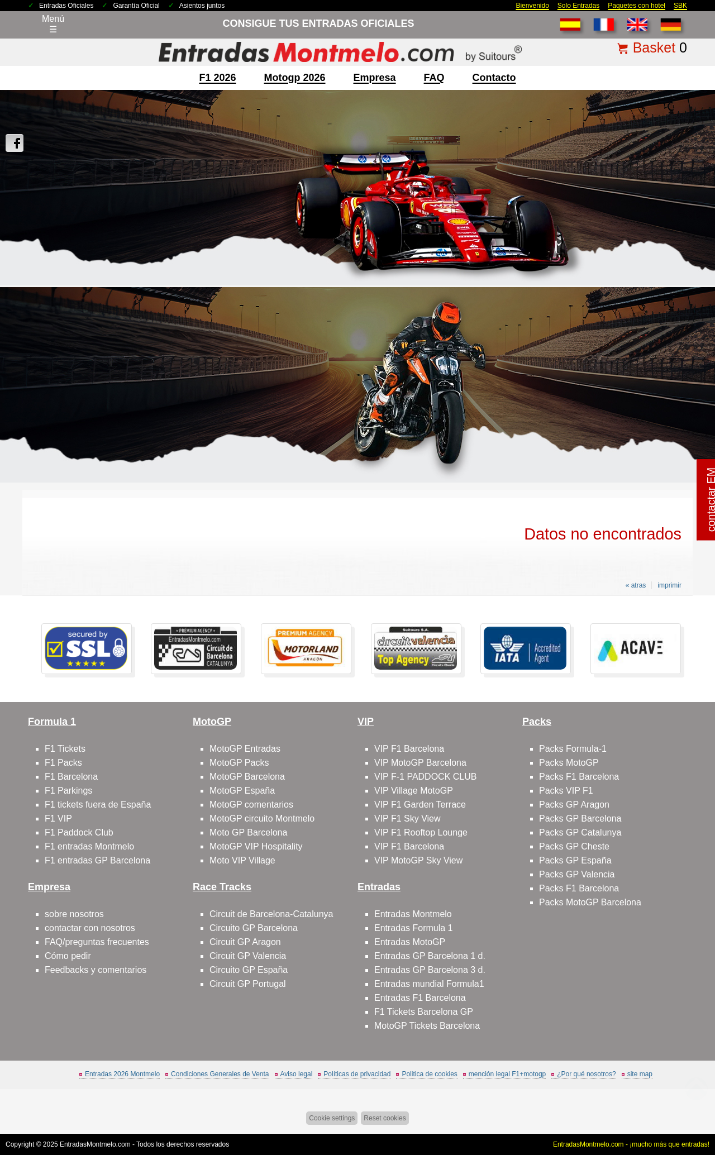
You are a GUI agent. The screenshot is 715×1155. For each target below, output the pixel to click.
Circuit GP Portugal (247, 984)
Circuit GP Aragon (245, 942)
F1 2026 (217, 77)
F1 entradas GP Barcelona (97, 860)
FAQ (434, 77)
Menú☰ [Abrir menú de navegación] (53, 24)
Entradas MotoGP (409, 942)
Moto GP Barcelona (248, 832)
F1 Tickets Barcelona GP (423, 1011)
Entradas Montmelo (413, 914)
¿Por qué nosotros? (586, 1074)
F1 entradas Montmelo (89, 846)
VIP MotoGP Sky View (418, 860)
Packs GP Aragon (574, 804)
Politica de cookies (429, 1074)
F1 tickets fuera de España (98, 804)
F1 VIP (58, 818)
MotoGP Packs (239, 762)
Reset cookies (385, 1118)
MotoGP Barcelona (247, 776)
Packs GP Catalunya (580, 832)
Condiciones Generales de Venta (220, 1074)
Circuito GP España (248, 970)
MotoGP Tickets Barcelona (427, 1025)
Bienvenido (532, 5)
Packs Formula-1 (573, 748)
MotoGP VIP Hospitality (256, 846)
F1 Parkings (68, 790)
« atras (636, 585)
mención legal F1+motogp (507, 1074)
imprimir (669, 585)
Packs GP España (575, 860)
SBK (680, 5)
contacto (494, 77)
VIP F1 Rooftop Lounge (421, 832)
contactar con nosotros (90, 928)
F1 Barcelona (71, 776)
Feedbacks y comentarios (95, 970)
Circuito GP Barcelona (253, 928)
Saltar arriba (685, 1104)
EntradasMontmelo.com (95, 1144)
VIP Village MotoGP (413, 790)
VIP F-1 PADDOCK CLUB (425, 776)
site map (639, 1074)
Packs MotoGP (569, 762)
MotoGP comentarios (251, 804)
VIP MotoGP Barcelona (420, 762)
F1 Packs (63, 762)
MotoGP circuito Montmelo (261, 818)
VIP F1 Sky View (407, 818)
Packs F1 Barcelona (579, 776)
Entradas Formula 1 (413, 928)
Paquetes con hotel (636, 5)
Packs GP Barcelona (580, 818)
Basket (654, 47)
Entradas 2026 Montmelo (122, 1074)
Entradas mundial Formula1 (429, 984)
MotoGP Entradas (244, 748)
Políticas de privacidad (356, 1074)
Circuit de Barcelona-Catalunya (271, 914)
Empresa (375, 77)
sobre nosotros (74, 914)
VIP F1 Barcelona (409, 748)
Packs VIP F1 (566, 790)
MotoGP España (242, 790)
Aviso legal (296, 1074)
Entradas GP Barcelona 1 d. (429, 956)
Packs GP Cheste (574, 846)
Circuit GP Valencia (247, 956)
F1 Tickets (65, 748)
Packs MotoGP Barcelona (590, 902)
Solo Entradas (578, 5)
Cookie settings (332, 1118)
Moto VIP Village (242, 860)
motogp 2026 (294, 77)
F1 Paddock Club (79, 832)
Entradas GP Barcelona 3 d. (429, 970)
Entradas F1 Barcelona (420, 998)
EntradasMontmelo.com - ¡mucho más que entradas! (631, 1144)
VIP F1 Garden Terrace (420, 804)
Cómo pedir (68, 956)
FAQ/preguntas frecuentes (97, 942)
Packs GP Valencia (576, 874)
